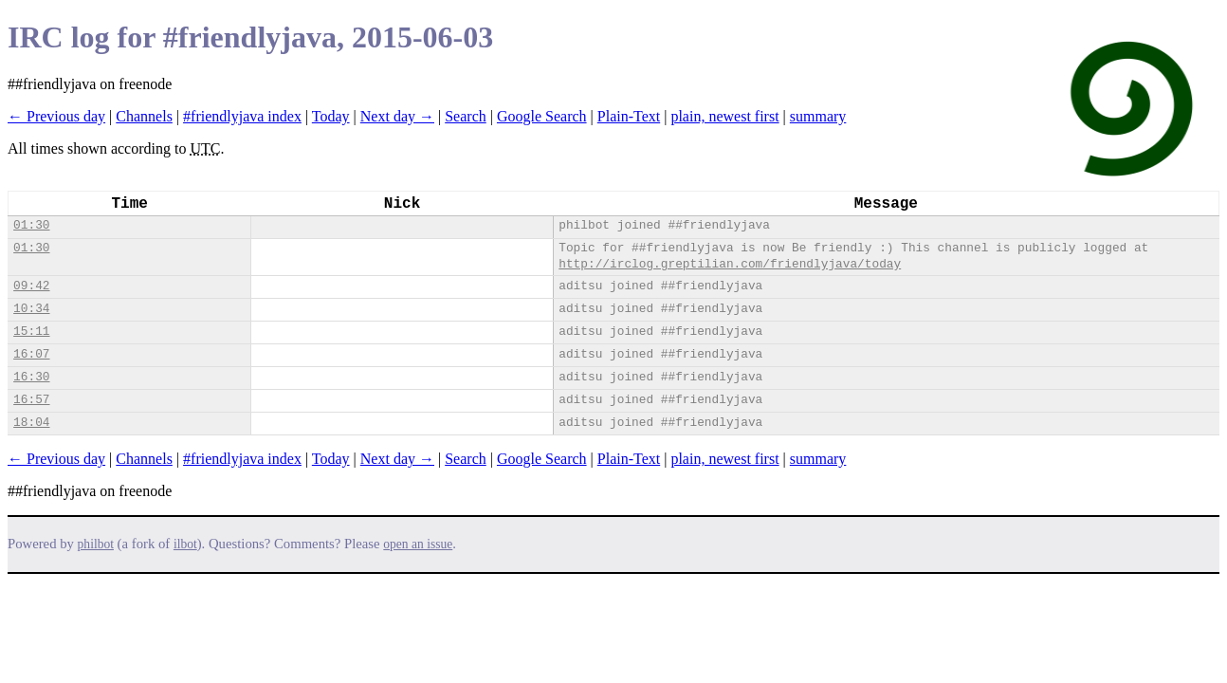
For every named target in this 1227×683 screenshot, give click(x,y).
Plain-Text (628, 116)
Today (331, 116)
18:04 (31, 422)
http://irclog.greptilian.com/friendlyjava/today (730, 264)
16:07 (31, 354)
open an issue (417, 544)
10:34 (31, 309)
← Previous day (56, 116)
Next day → (397, 116)
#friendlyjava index (242, 116)
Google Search (542, 116)
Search (465, 116)
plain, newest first (724, 116)
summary (818, 116)
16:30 (31, 377)
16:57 (31, 400)
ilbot (185, 544)
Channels (144, 116)
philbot (96, 544)
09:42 (31, 286)
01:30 (31, 225)
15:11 (31, 331)
